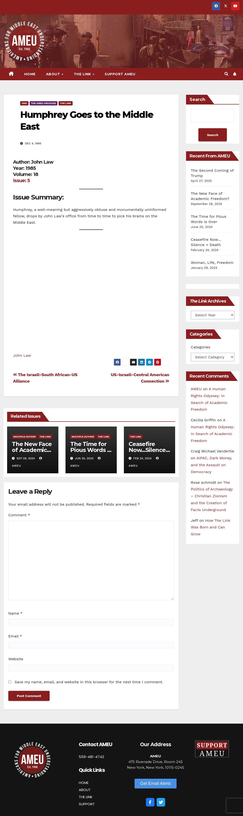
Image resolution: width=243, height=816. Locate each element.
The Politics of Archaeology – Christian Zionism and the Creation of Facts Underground (212, 496)
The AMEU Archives (43, 103)
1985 (24, 103)
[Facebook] (150, 802)
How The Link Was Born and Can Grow (210, 527)
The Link (83, 74)
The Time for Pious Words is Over (90, 450)
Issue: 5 (21, 180)
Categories (200, 347)
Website (15, 659)
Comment (19, 515)
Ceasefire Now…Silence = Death (149, 450)
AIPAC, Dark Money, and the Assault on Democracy (211, 465)
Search (197, 99)
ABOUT (85, 789)
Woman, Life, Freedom (212, 262)
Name (15, 613)
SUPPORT (87, 804)
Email (15, 636)
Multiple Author (24, 436)
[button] (226, 74)
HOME (84, 782)
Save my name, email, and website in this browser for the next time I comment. (88, 682)
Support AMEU (120, 74)
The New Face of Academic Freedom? (32, 450)
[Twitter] (161, 802)
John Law (22, 355)
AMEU (196, 389)
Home (30, 74)
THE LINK (86, 796)
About (53, 74)
